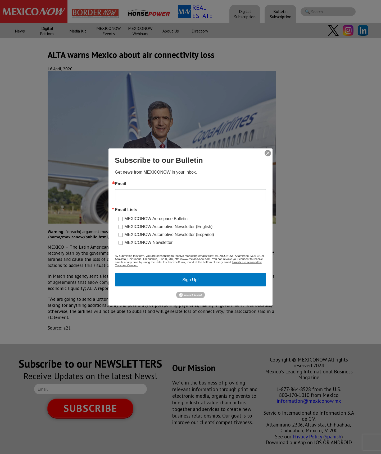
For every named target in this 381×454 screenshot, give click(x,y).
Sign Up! (190, 279)
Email (120, 184)
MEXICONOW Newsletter (148, 242)
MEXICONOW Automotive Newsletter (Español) (169, 234)
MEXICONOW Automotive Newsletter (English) (168, 226)
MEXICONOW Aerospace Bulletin (156, 218)
